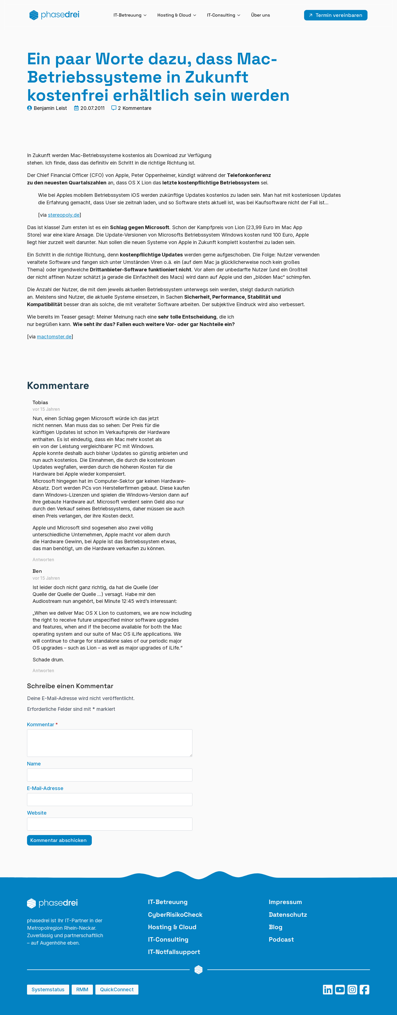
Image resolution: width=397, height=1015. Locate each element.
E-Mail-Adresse (45, 788)
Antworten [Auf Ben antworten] (43, 670)
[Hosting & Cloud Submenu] (196, 15)
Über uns (260, 15)
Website (37, 812)
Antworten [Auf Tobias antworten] (43, 559)
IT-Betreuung (127, 15)
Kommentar (42, 724)
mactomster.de (54, 337)
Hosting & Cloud (174, 15)
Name (34, 763)
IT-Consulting (221, 15)
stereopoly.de (63, 215)
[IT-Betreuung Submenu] (146, 15)
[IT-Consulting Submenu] (240, 15)
